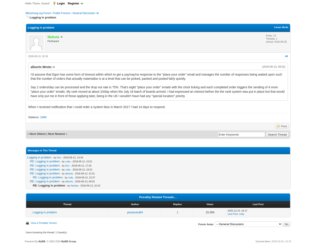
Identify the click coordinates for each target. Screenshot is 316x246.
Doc (59, 157)
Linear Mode (281, 27)
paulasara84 (135, 212)
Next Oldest (37, 134)
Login (61, 3)
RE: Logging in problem (45, 161)
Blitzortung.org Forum (38, 13)
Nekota (74, 185)
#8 (286, 56)
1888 (43, 117)
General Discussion (83, 13)
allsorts (69, 173)
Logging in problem (39, 157)
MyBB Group (68, 241)
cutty (67, 161)
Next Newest (56, 134)
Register (73, 3)
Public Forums (61, 13)
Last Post (233, 214)
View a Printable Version (44, 223)
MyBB (41, 241)
